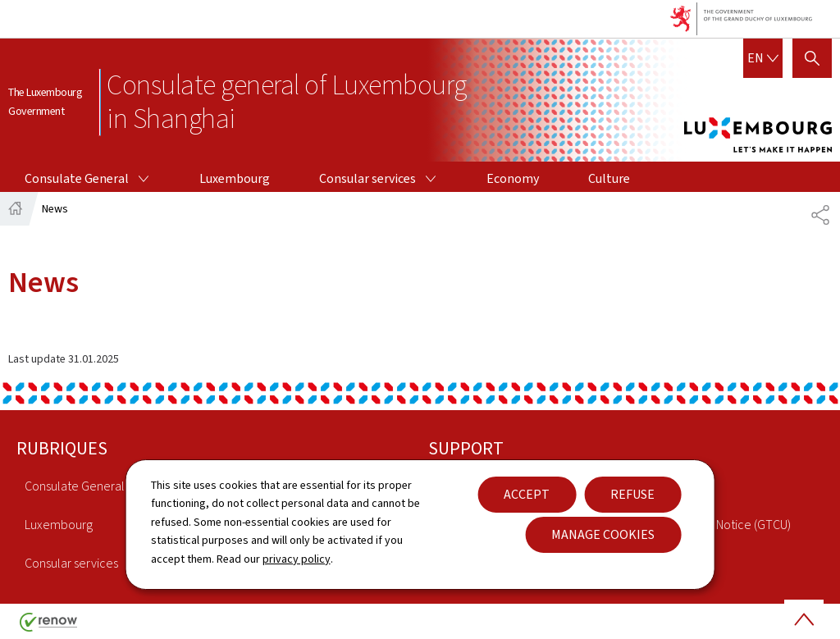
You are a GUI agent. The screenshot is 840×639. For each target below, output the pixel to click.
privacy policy (296, 559)
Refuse (632, 494)
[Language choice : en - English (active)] (763, 58)
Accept (527, 494)
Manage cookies (603, 534)
